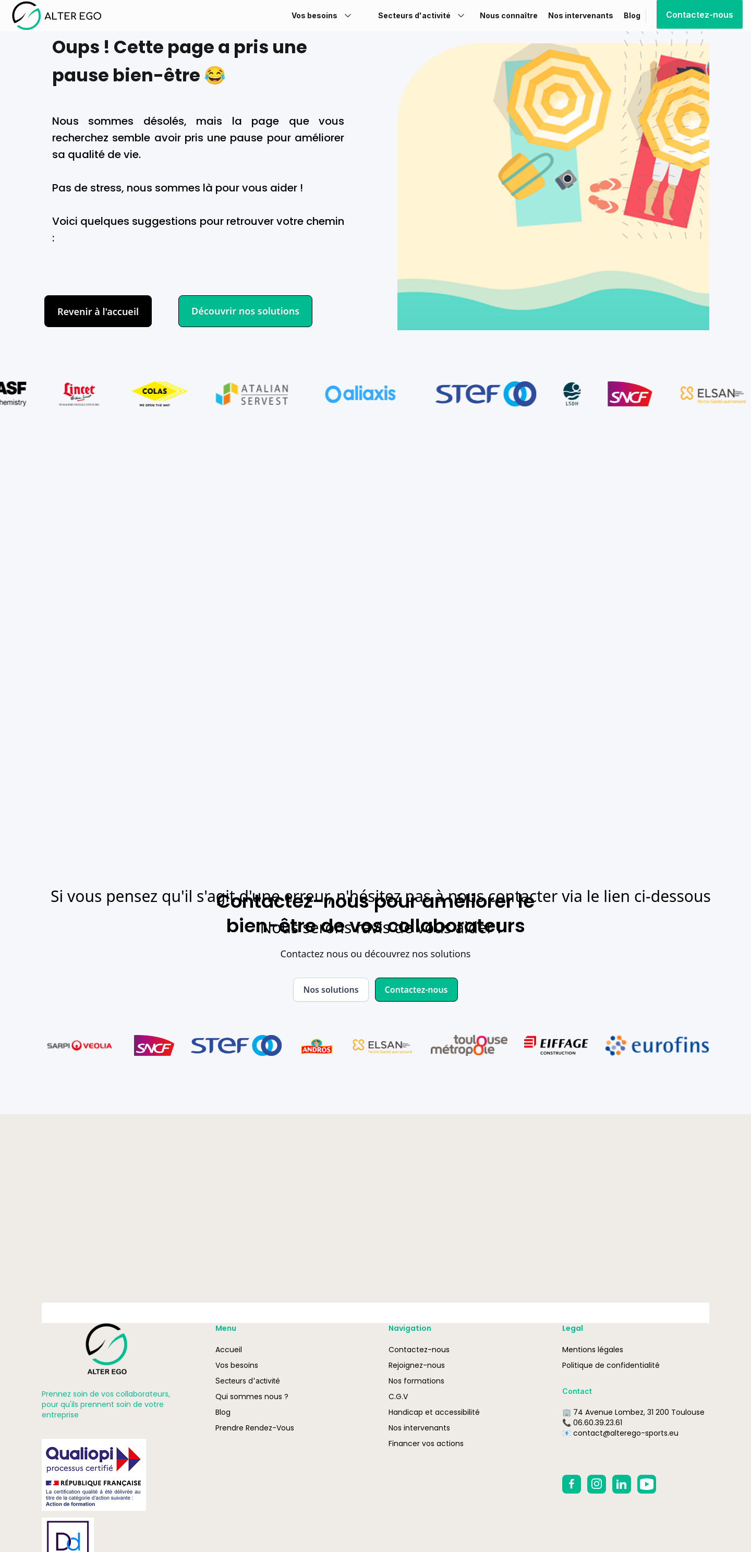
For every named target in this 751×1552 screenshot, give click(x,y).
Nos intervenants (419, 1428)
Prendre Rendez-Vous (254, 1428)
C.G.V (398, 1396)
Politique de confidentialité (611, 1365)
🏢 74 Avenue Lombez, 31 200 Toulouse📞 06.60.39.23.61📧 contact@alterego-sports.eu (633, 1422)
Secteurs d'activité (247, 1380)
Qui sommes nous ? (251, 1396)
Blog (223, 1412)
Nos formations (416, 1381)
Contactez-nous (699, 14)
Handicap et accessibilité (434, 1412)
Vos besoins (236, 1365)
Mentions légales (592, 1349)
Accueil (228, 1349)
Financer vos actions (426, 1443)
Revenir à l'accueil (98, 311)
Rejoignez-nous (417, 1365)
